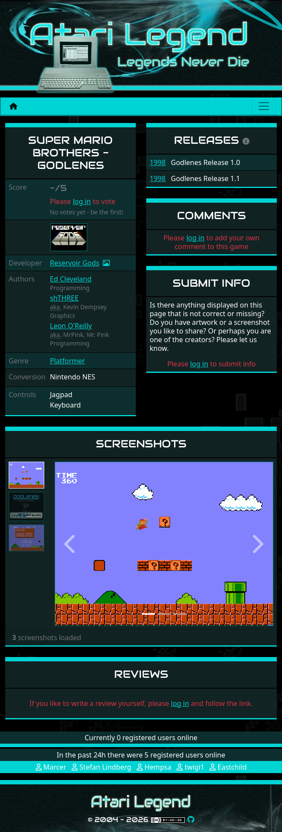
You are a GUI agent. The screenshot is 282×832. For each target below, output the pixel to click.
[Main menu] (264, 106)
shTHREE (64, 298)
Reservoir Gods (74, 263)
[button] (71, 544)
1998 (158, 162)
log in (82, 201)
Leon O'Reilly (71, 325)
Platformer (67, 361)
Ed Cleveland (71, 279)
